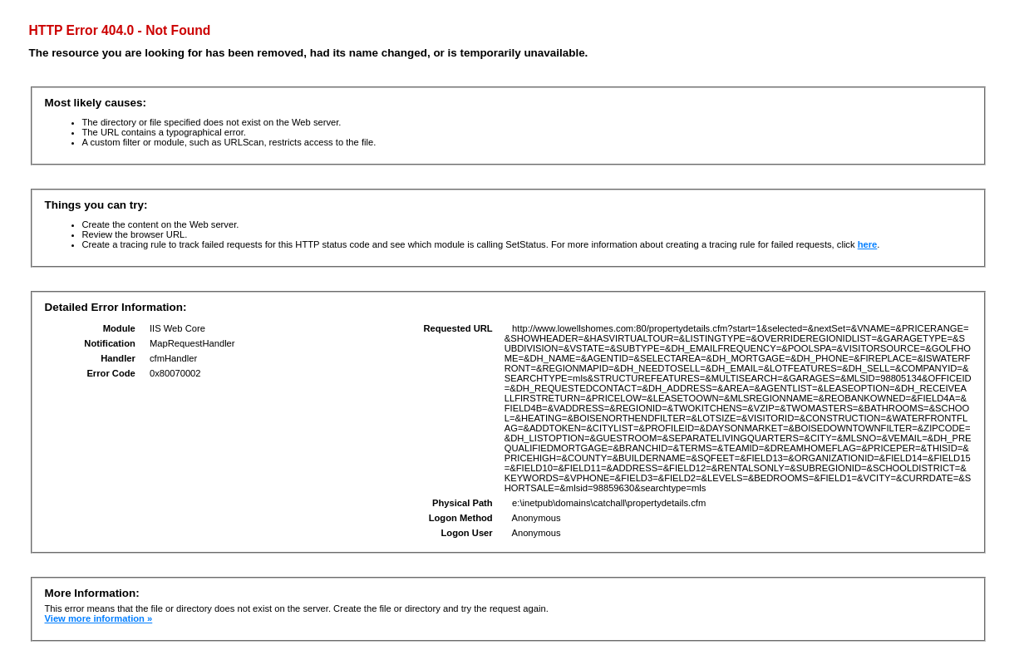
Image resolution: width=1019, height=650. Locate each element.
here (868, 244)
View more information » (99, 618)
